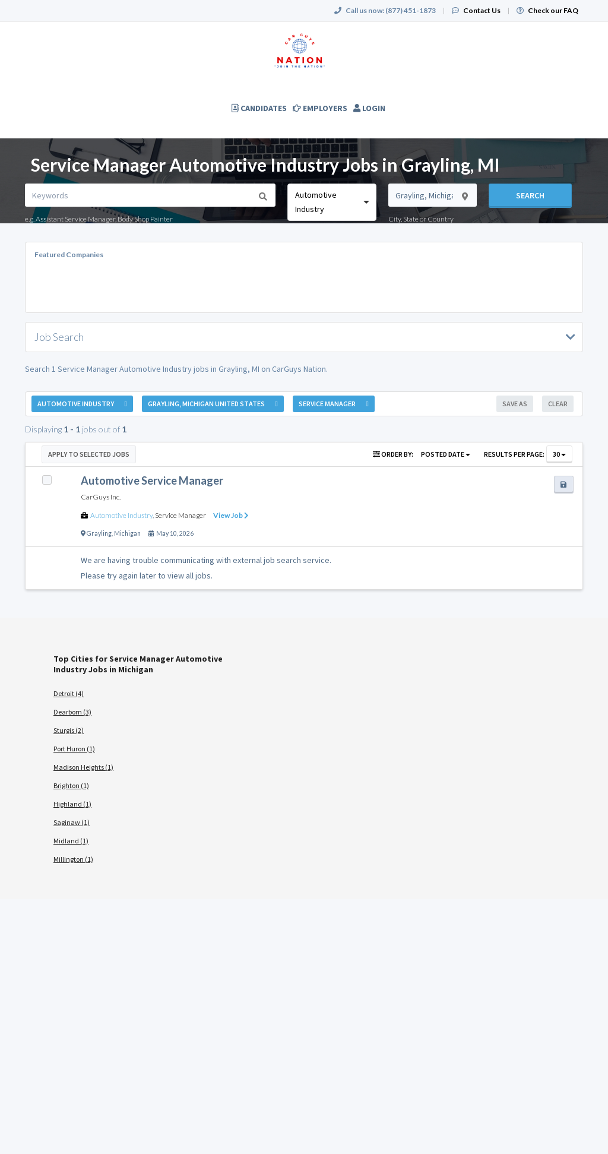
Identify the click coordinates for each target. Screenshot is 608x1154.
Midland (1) (70, 840)
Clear (558, 403)
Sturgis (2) (68, 730)
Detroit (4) (68, 693)
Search (530, 195)
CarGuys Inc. (101, 496)
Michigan (127, 533)
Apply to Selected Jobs (88, 454)
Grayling (99, 533)
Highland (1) (72, 803)
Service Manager (180, 515)
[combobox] (331, 202)
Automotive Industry (121, 515)
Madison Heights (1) (83, 767)
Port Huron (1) (74, 748)
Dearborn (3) (72, 711)
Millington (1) (73, 859)
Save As (514, 403)
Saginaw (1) (71, 822)
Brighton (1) (71, 785)
